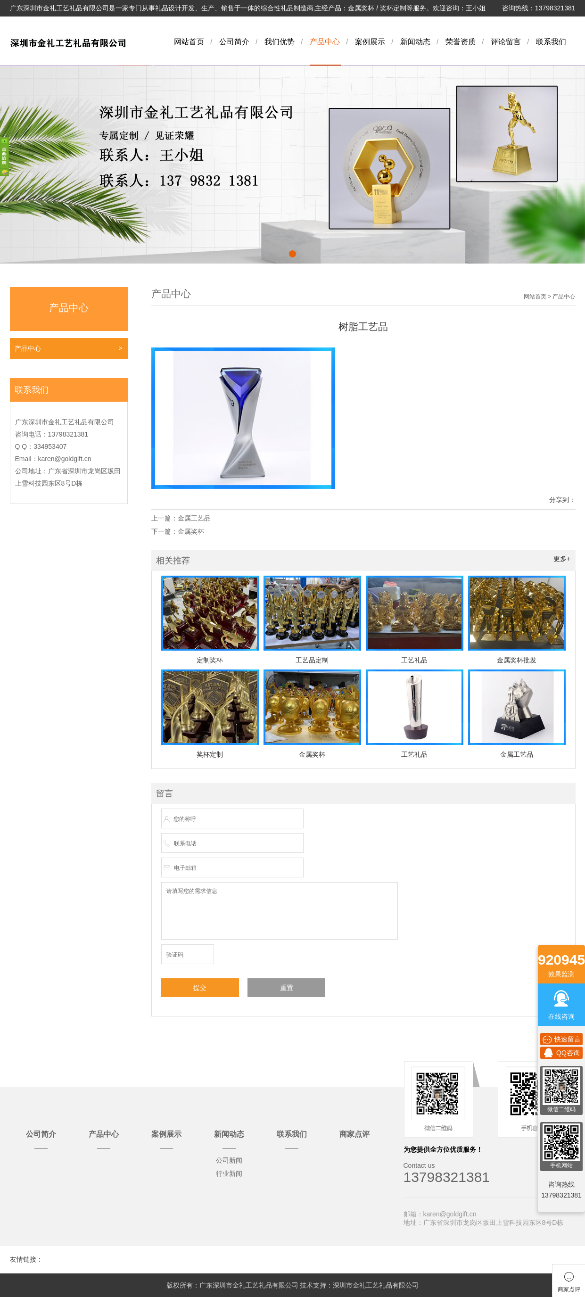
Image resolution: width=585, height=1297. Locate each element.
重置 (286, 987)
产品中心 (325, 42)
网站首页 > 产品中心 (550, 296)
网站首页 (189, 42)
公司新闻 (229, 1160)
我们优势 (279, 42)
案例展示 (370, 42)
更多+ (561, 558)
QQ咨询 (561, 1053)
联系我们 (551, 42)
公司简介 (234, 42)
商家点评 (354, 1134)
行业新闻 (229, 1173)
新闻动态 (415, 42)
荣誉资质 (460, 42)
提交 (199, 987)
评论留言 (506, 42)
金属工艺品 (194, 518)
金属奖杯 (191, 531)
